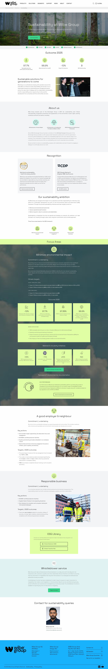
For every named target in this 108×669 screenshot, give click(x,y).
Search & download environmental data (63, 394)
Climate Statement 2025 (49, 544)
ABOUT (62, 3)
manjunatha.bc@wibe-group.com (54, 630)
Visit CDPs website (63, 189)
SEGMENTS (41, 3)
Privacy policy (38, 666)
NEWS (56, 3)
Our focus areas (34, 37)
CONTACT (69, 3)
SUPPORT (49, 3)
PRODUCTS (23, 3)
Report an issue (54, 590)
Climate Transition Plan (49, 548)
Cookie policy (29, 666)
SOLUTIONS (32, 3)
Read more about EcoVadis (27, 189)
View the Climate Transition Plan (54, 369)
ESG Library (46, 37)
